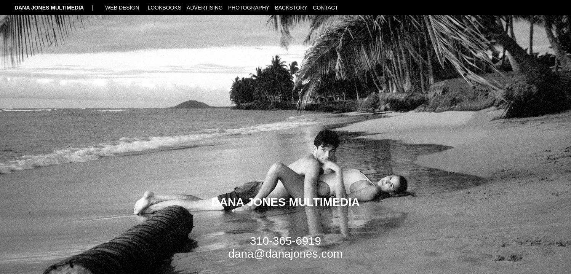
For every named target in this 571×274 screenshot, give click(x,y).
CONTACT (325, 8)
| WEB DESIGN (117, 8)
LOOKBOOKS (164, 8)
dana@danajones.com (285, 253)
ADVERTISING (205, 8)
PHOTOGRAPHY (249, 8)
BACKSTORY (291, 8)
